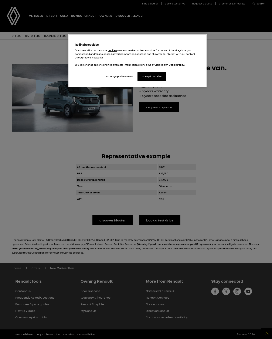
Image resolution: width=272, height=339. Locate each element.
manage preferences (119, 76)
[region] (137, 60)
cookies (112, 50)
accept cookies (152, 76)
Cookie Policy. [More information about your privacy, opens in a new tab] (176, 64)
